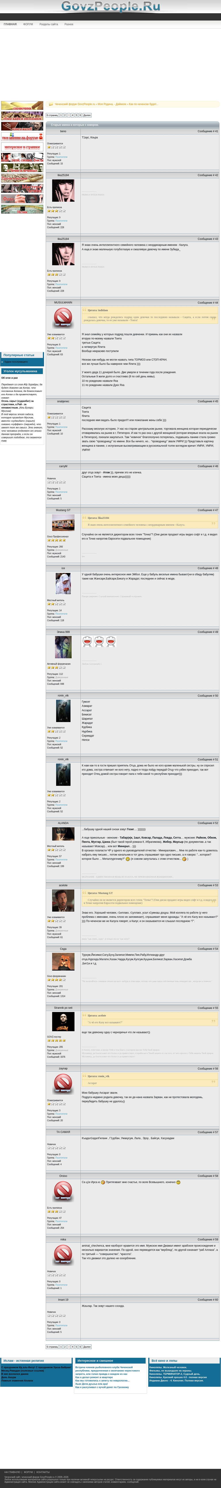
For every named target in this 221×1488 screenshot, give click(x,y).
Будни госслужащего (16, 361)
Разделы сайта (49, 24)
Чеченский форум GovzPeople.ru (75, 104)
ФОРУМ (28, 24)
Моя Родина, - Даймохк (112, 104)
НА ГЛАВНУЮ (12, 1472)
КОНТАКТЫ (43, 1472)
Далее (87, 115)
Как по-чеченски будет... (143, 104)
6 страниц (52, 115)
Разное (69, 24)
